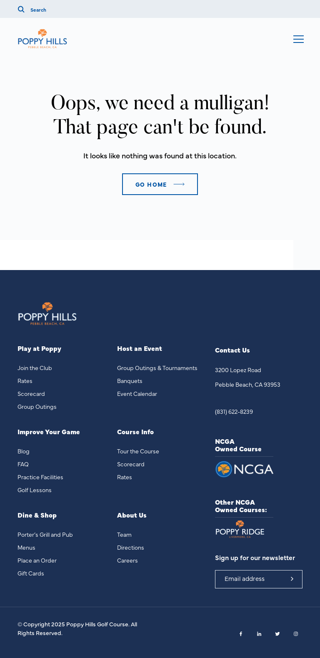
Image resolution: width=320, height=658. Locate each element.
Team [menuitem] (124, 534)
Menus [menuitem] (26, 547)
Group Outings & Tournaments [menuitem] (157, 367)
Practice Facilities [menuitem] (40, 477)
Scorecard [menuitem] (31, 393)
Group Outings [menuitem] (37, 406)
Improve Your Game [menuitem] (49, 431)
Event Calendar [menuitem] (137, 393)
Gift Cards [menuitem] (31, 573)
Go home (151, 184)
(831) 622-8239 (234, 411)
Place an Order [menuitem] (37, 560)
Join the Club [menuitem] (35, 367)
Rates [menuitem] (25, 380)
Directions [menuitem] (130, 547)
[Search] (72, 9)
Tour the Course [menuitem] (138, 451)
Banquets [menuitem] (129, 380)
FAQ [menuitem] (23, 464)
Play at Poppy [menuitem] (39, 348)
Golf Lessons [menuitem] (35, 489)
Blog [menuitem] (24, 451)
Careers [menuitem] (127, 560)
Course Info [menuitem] (135, 431)
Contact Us (232, 349)
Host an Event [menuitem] (139, 348)
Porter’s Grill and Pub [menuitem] (45, 534)
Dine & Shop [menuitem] (37, 515)
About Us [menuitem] (132, 515)
